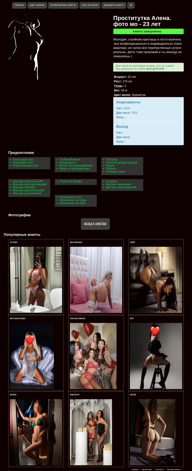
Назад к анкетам (95, 223)
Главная (19, 5)
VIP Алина (13, 242)
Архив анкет (147, 469)
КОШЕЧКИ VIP (74, 394)
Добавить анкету (114, 5)
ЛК (130, 5)
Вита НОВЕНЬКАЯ (76, 242)
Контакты (160, 469)
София (132, 242)
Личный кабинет (174, 469)
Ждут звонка (37, 5)
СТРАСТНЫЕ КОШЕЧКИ (77, 318)
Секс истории (90, 5)
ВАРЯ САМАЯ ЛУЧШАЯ (17, 318)
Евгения (133, 394)
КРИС (132, 318)
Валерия (13, 394)
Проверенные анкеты (63, 5)
